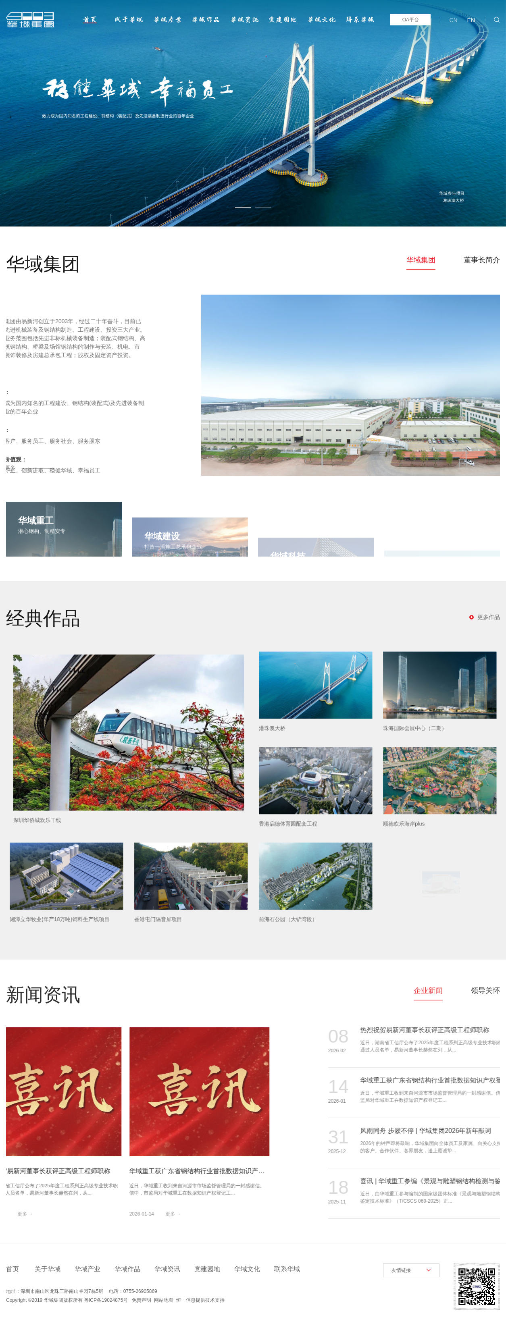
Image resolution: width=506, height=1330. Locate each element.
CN (453, 20)
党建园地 (282, 19)
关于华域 (128, 19)
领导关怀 (485, 979)
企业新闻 (428, 979)
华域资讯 (244, 19)
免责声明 (141, 1300)
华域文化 (321, 19)
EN (471, 20)
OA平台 (410, 20)
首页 (90, 19)
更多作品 (488, 617)
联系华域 (360, 19)
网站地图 (163, 1300)
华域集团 (420, 260)
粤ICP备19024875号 (106, 1300)
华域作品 (205, 19)
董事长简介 (482, 260)
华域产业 (167, 19)
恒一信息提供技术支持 (200, 1300)
